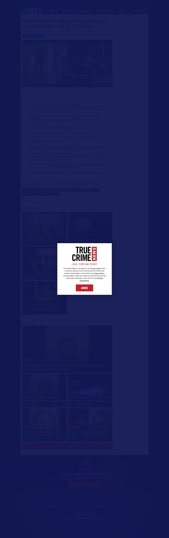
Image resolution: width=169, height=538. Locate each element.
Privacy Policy (99, 273)
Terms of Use (95, 268)
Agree (84, 288)
